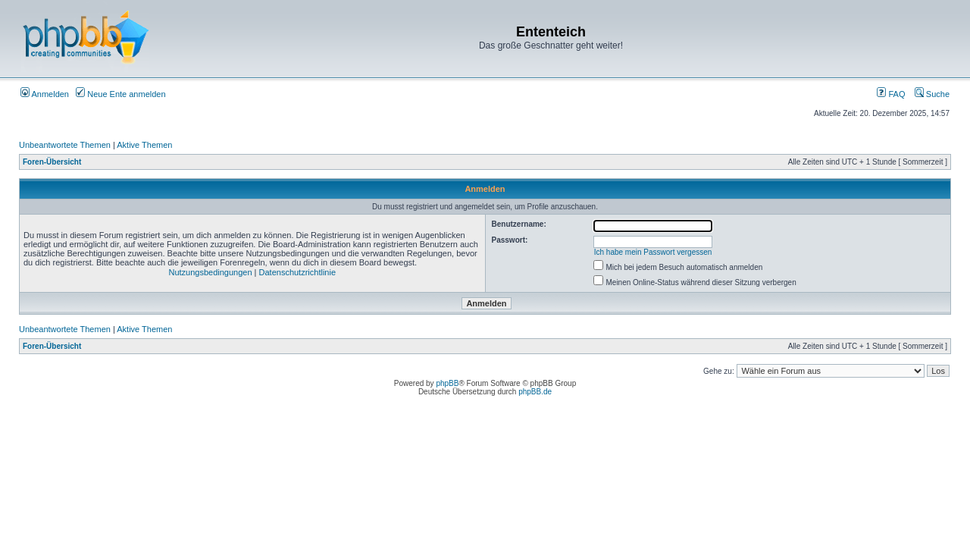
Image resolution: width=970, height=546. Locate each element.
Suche (932, 94)
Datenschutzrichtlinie (297, 272)
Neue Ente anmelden (120, 94)
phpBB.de (535, 392)
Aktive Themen (144, 144)
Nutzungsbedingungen (210, 272)
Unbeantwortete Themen (65, 144)
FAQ (891, 94)
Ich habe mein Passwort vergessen (653, 252)
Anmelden (44, 94)
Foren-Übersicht (52, 162)
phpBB (447, 383)
